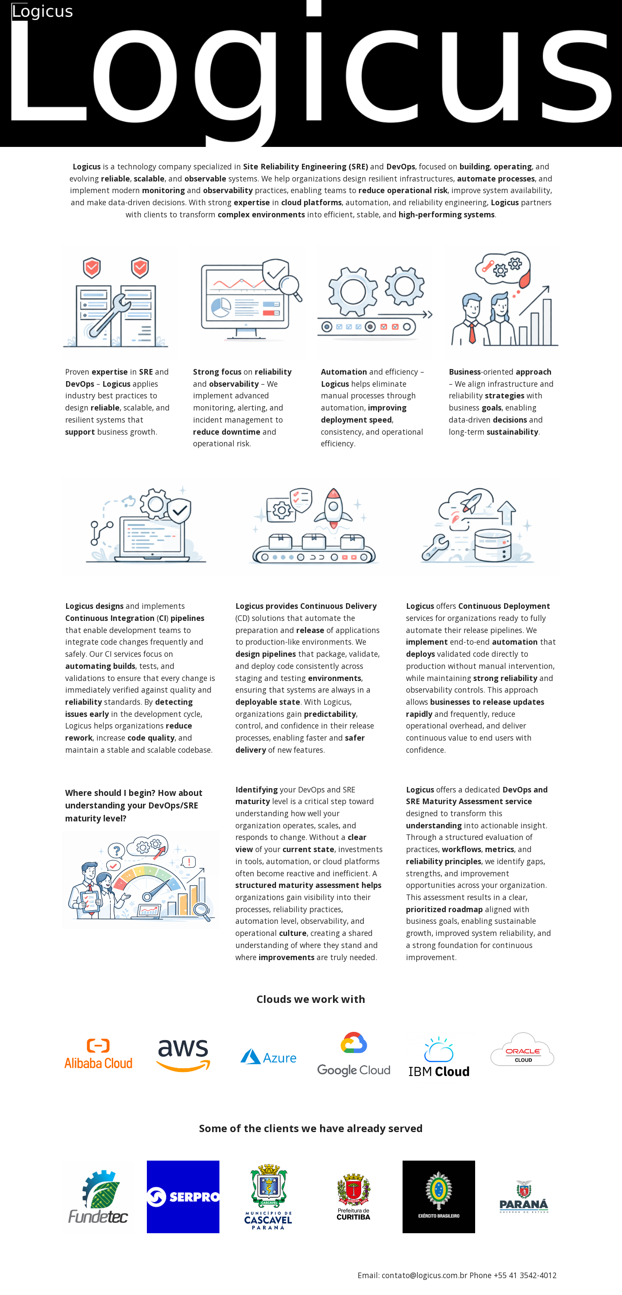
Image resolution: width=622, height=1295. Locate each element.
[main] (311, 190)
